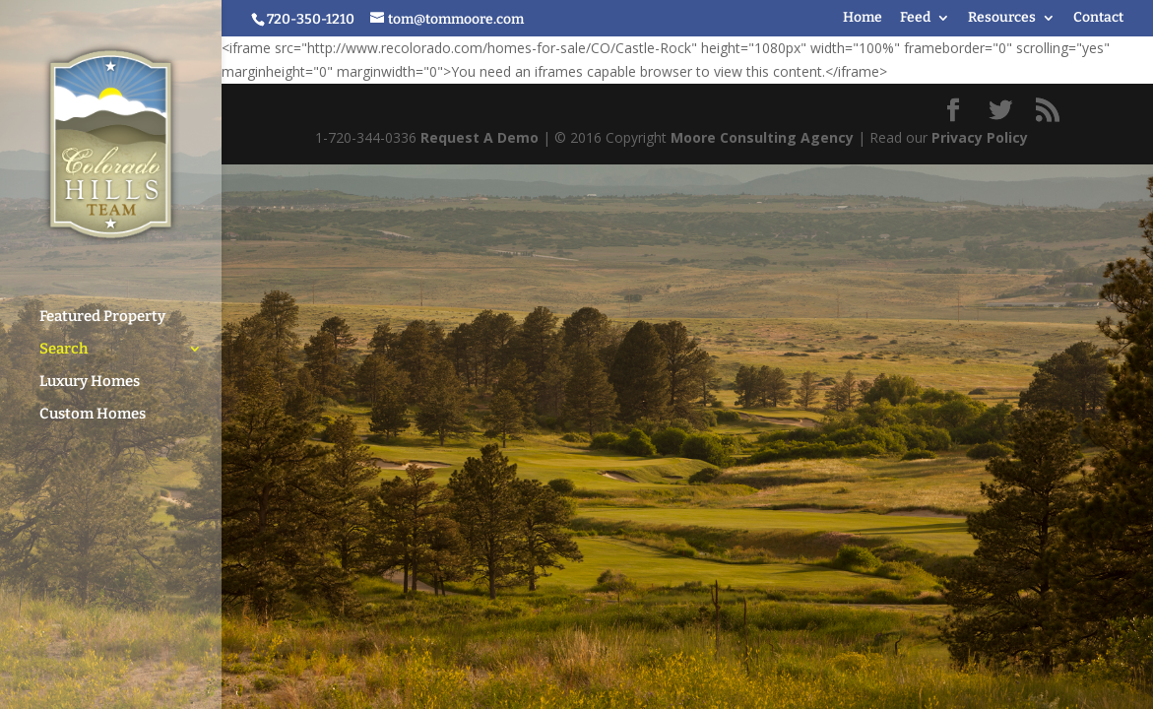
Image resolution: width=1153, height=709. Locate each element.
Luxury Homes (89, 372)
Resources (1002, 18)
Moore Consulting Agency (762, 137)
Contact (1098, 18)
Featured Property (102, 307)
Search (63, 340)
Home (862, 18)
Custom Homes (92, 405)
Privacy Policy (979, 137)
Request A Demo (479, 137)
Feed (915, 18)
